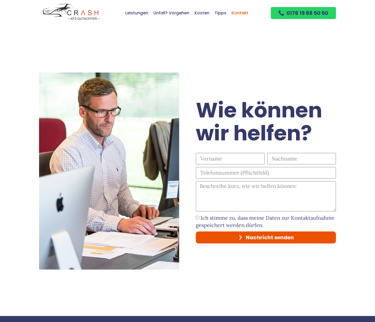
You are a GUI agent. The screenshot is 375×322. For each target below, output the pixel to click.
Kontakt (240, 13)
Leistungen (136, 13)
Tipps (220, 13)
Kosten (202, 13)
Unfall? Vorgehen (171, 13)
